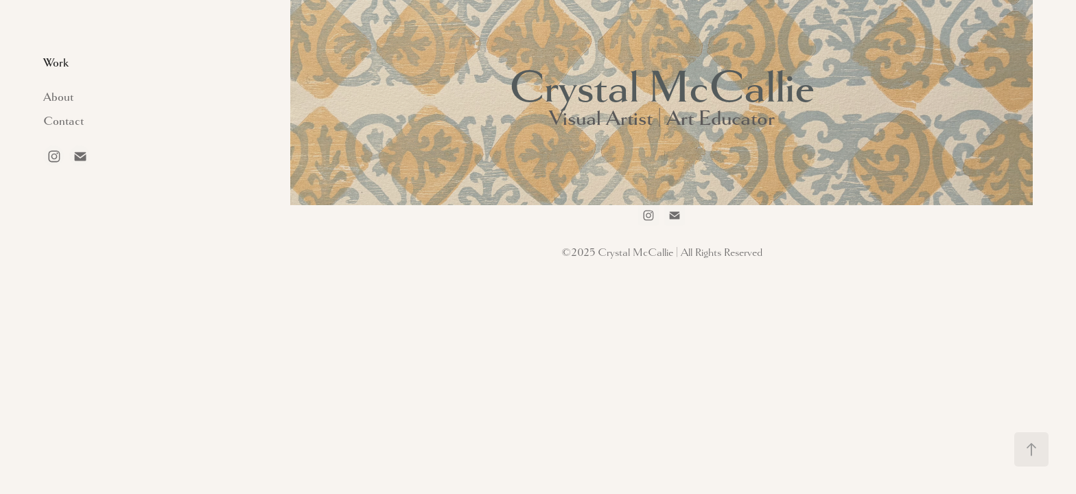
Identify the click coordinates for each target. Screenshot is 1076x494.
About (58, 97)
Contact (63, 121)
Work (56, 63)
